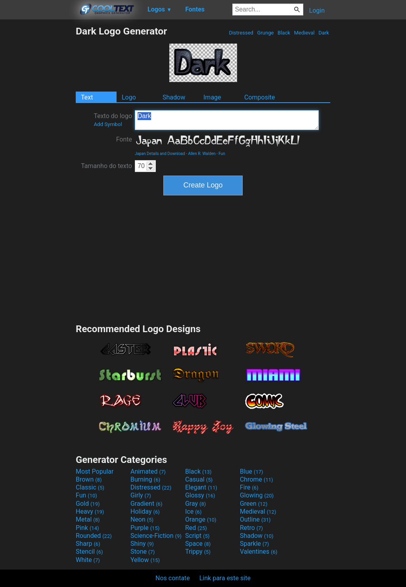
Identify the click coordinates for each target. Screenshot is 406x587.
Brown (89, 479)
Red (196, 528)
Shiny (142, 543)
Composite (259, 97)
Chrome (256, 479)
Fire (249, 487)
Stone (142, 551)
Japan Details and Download (160, 153)
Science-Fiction (156, 535)
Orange (200, 519)
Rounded (94, 535)
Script (197, 535)
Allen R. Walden (201, 153)
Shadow (174, 97)
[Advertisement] (37, 144)
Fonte (124, 139)
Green (254, 503)
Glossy (200, 495)
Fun (221, 153)
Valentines (259, 551)
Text (87, 97)
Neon (141, 519)
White (88, 560)
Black (283, 33)
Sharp (88, 543)
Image (212, 97)
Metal (88, 519)
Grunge (265, 33)
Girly (140, 495)
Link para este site (225, 578)
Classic (90, 487)
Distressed (241, 33)
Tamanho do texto (106, 166)
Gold (88, 503)
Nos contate (172, 578)
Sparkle (254, 543)
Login (317, 10)
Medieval (304, 33)
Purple (144, 528)
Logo (129, 97)
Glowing (257, 495)
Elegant (201, 487)
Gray (195, 503)
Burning (145, 479)
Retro (251, 528)
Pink (87, 528)
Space (198, 543)
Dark (323, 33)
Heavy (90, 511)
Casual (199, 479)
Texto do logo (113, 119)
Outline (255, 519)
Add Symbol (108, 124)
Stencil (89, 551)
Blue (251, 471)
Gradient (146, 503)
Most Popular (95, 471)
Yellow (145, 560)
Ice (193, 511)
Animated (148, 471)
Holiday (145, 511)
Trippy (198, 551)
